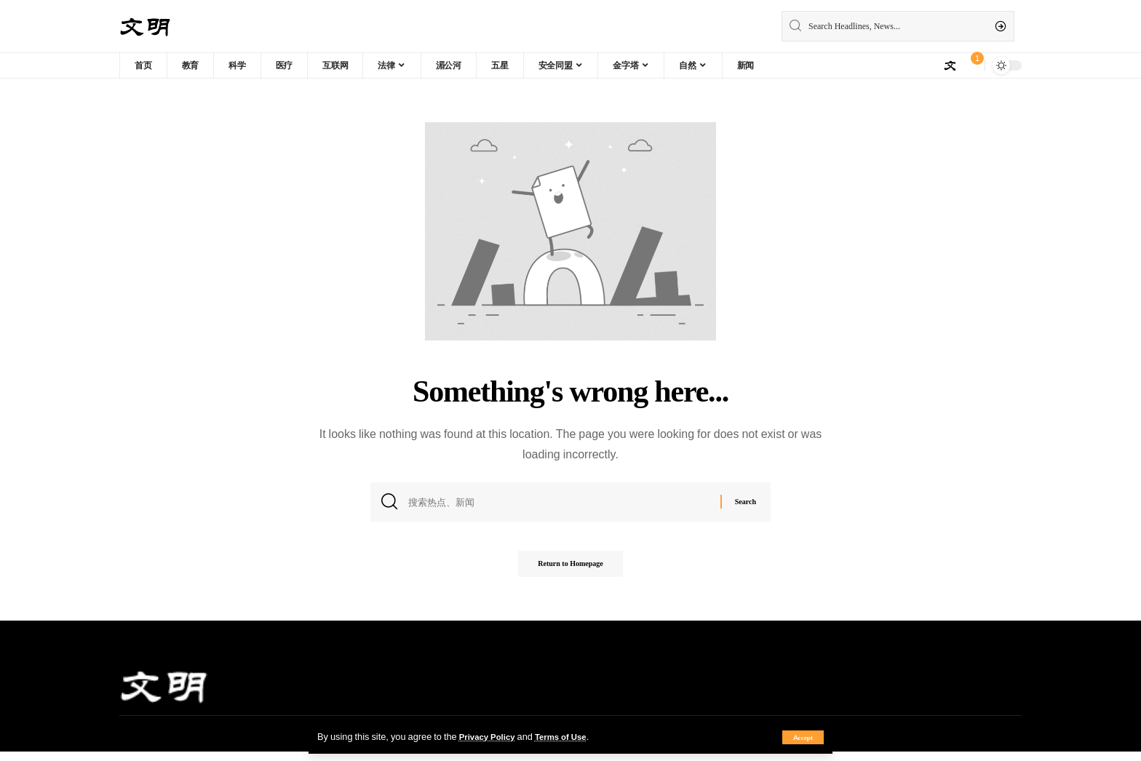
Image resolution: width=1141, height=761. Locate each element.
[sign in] (949, 65)
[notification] (970, 65)
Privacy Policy (490, 736)
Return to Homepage (570, 572)
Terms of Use (570, 736)
